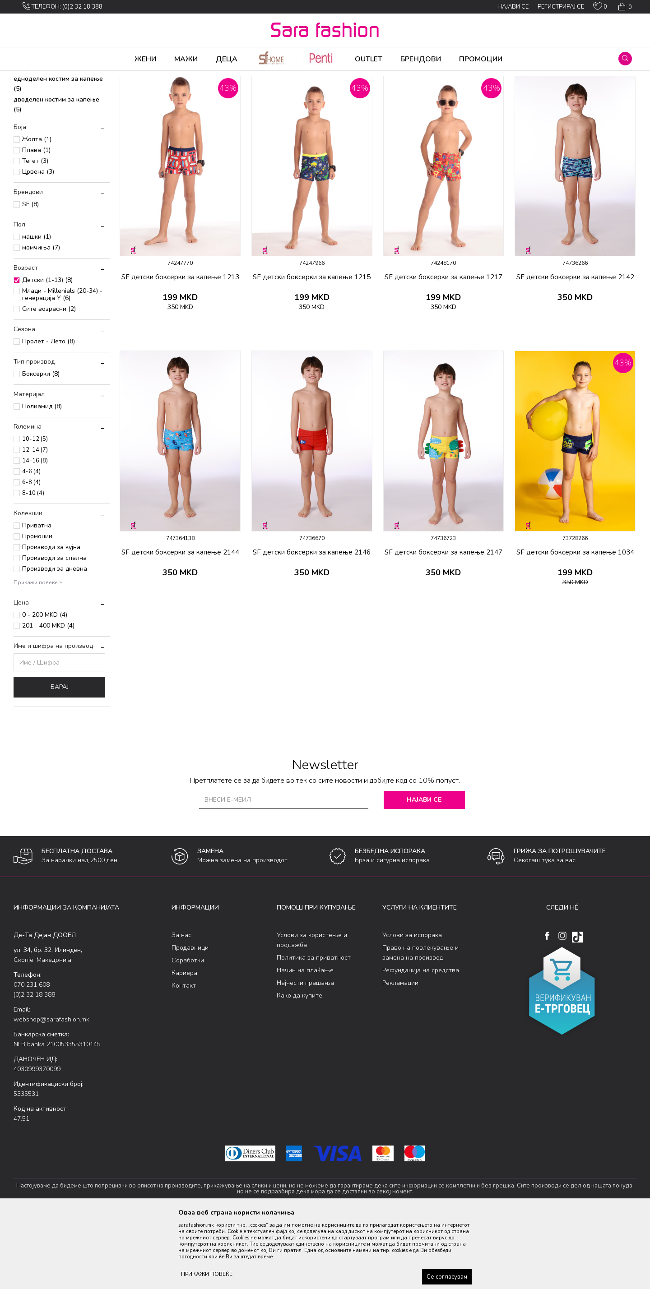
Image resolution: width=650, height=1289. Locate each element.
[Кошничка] (624, 6)
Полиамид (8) (42, 477)
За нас (181, 1006)
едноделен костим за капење (58, 154)
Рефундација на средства (420, 1041)
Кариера (184, 1044)
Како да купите (299, 1066)
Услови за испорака (412, 1006)
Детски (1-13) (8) (47, 351)
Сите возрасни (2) (49, 379)
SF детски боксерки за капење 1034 (575, 623)
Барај (60, 757)
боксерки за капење (49, 138)
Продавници (190, 1018)
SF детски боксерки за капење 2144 (180, 623)
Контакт (184, 1056)
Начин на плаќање (305, 1041)
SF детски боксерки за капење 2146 (312, 623)
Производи (68, 76)
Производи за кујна (51, 618)
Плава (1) (36, 221)
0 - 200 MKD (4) (44, 685)
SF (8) (30, 275)
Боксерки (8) (41, 444)
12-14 (35, 521)
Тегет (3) (35, 231)
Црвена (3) (38, 242)
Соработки (188, 1031)
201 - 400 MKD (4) (48, 696)
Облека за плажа (112, 76)
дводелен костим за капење (56, 175)
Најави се (424, 870)
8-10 (33, 564)
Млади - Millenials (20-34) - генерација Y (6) (62, 365)
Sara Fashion (30, 76)
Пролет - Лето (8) (48, 412)
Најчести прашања (305, 1053)
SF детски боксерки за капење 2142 (575, 348)
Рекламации (400, 1053)
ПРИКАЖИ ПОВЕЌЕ (206, 1274)
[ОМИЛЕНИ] (600, 8)
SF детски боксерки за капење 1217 (443, 348)
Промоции (37, 607)
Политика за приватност (314, 1028)
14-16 (35, 531)
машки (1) (36, 307)
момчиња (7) (41, 318)
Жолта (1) (36, 210)
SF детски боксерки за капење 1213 (180, 348)
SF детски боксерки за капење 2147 (443, 623)
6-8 (31, 553)
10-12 (35, 510)
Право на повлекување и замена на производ (420, 1023)
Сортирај (453, 91)
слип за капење (42, 128)
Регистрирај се (561, 7)
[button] (625, 58)
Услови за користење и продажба (312, 1011)
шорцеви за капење (49, 117)
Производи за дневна (54, 639)
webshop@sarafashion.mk (51, 1090)
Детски (149, 76)
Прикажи (534, 91)
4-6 (31, 542)
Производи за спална (54, 628)
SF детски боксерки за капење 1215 (312, 348)
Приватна (36, 596)
